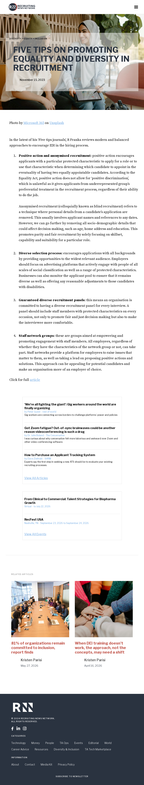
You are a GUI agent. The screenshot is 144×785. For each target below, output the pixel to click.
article (35, 380)
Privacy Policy (66, 764)
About (15, 764)
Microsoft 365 (33, 123)
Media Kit (46, 764)
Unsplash (57, 123)
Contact (30, 764)
